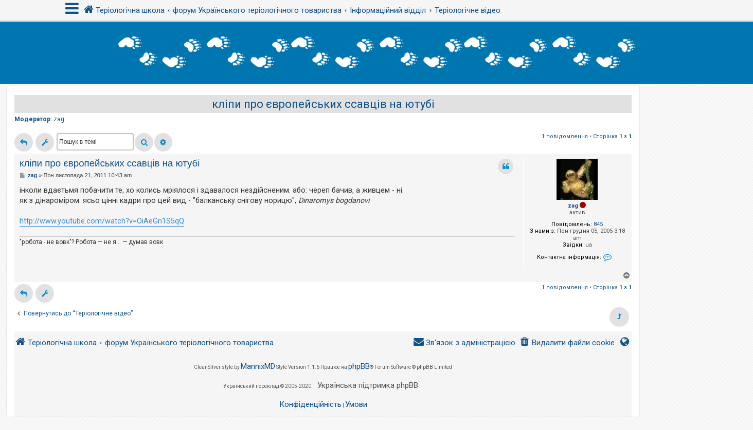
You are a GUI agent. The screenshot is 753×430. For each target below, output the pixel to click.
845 (598, 224)
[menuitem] (567, 343)
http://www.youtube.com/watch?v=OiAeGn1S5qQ (102, 221)
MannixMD (258, 366)
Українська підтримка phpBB (367, 385)
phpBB (359, 366)
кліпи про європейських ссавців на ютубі (323, 104)
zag (58, 119)
